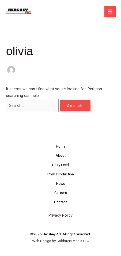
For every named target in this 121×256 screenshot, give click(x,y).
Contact (60, 202)
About (61, 155)
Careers (60, 192)
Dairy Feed (60, 165)
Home (60, 146)
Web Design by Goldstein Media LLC (60, 241)
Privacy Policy (60, 215)
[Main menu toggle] (110, 11)
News (60, 183)
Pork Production (60, 174)
